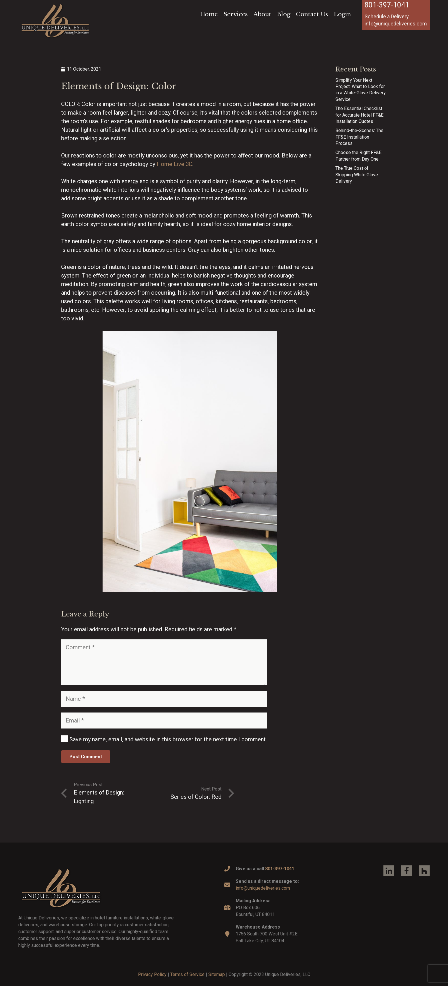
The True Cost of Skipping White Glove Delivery (356, 174)
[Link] (55, 20)
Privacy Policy (152, 974)
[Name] (164, 699)
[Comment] (164, 662)
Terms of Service (187, 974)
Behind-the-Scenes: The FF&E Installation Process (359, 137)
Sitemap (216, 974)
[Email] (164, 720)
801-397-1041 (387, 5)
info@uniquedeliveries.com (263, 888)
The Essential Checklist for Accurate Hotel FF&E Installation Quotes (359, 115)
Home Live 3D (174, 164)
